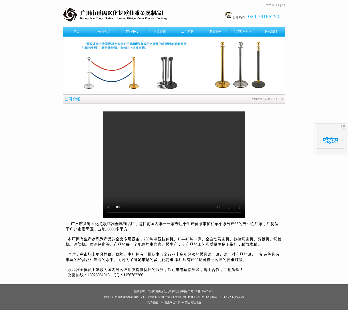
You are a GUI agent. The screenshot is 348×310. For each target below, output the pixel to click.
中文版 (270, 5)
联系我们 (271, 31)
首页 (76, 31)
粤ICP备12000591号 (202, 291)
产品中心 (132, 31)
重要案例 (160, 31)
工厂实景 (187, 31)
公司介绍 (104, 31)
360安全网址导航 (170, 302)
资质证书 (215, 31)
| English (280, 5)
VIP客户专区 (243, 31)
